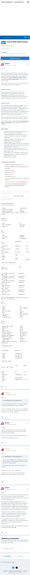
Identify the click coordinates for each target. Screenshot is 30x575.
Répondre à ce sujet (15, 58)
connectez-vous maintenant (19, 541)
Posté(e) (10, 65)
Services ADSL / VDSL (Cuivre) (18, 53)
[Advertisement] (15, 20)
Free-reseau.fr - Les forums (12, 2)
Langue (5, 571)
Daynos (4, 52)
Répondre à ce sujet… (9, 548)
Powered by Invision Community (15, 572)
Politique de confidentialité (15, 571)
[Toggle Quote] (3, 400)
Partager (7, 556)
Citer (6, 386)
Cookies (25, 571)
